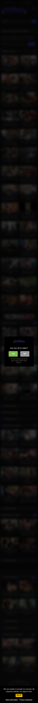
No (25, 354)
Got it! (19, 695)
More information (12, 700)
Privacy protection (25, 700)
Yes (13, 354)
